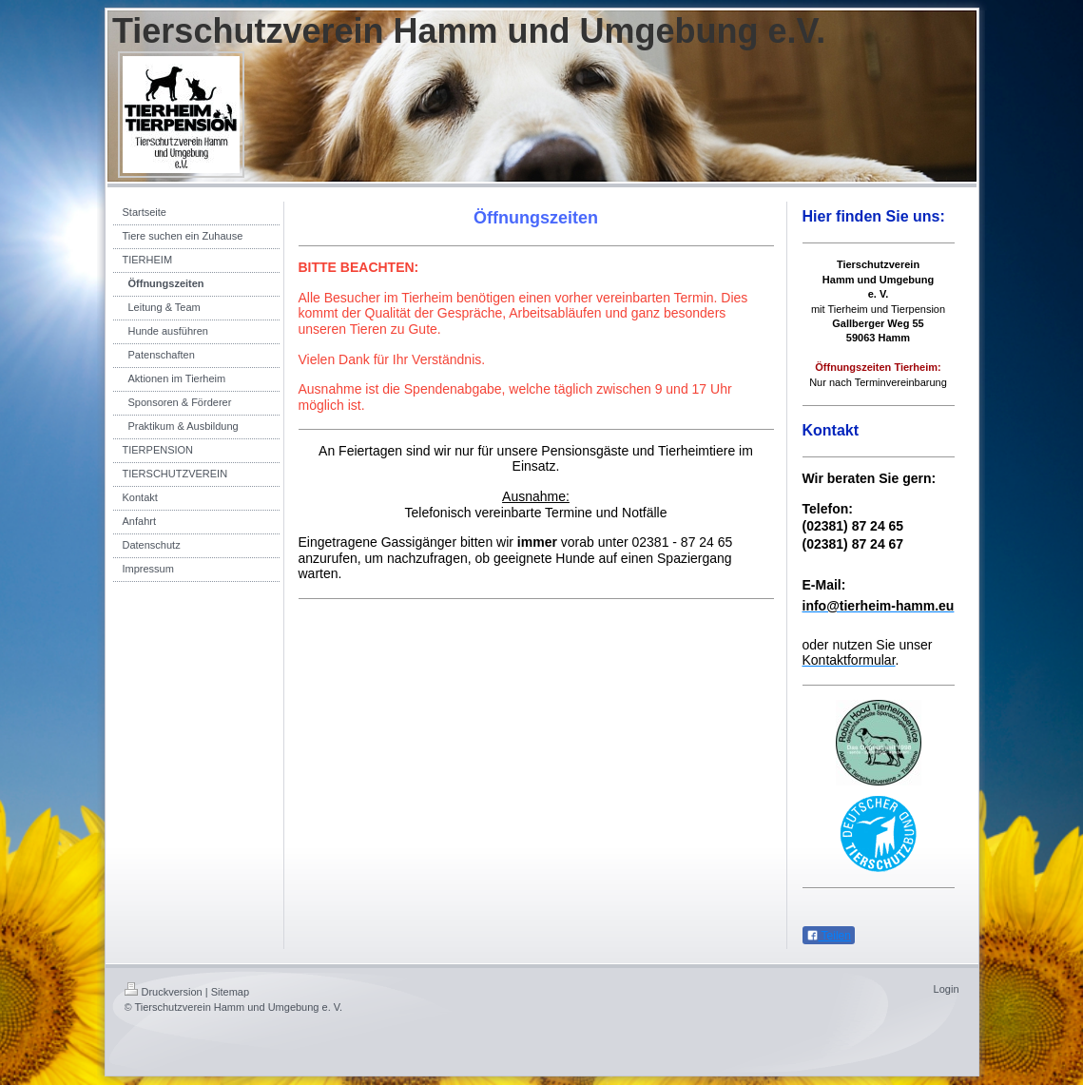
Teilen (828, 935)
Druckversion (164, 992)
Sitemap (230, 992)
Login (946, 989)
